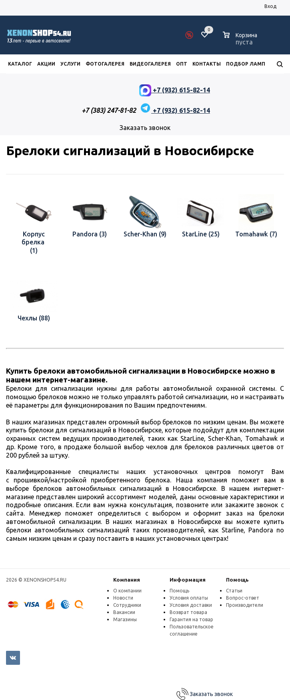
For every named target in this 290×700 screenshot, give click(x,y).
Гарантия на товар (191, 619)
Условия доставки (191, 605)
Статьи (234, 590)
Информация (188, 579)
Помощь (237, 579)
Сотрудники (127, 605)
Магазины (125, 619)
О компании (127, 590)
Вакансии (124, 612)
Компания (126, 579)
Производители (244, 605)
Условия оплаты (189, 597)
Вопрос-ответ (242, 597)
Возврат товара (188, 612)
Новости (123, 597)
